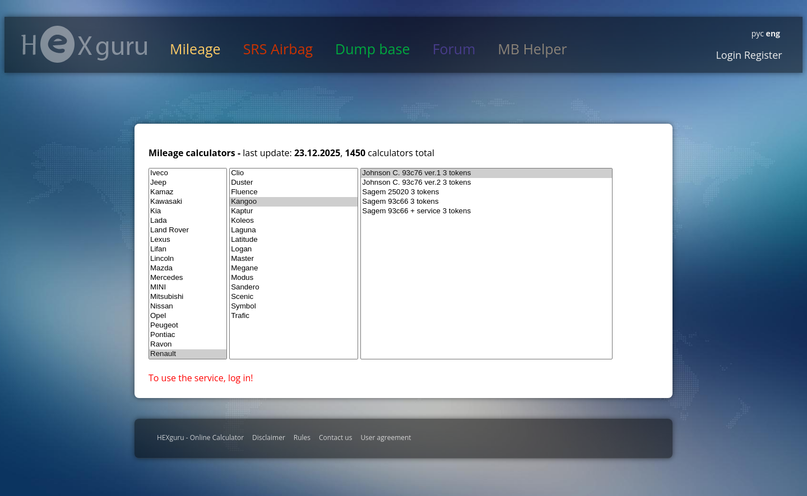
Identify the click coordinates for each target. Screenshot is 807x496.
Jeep (187, 183)
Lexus (187, 240)
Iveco (187, 173)
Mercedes (187, 278)
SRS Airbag (278, 48)
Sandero (294, 287)
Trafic (294, 316)
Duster (294, 183)
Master (294, 259)
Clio (294, 173)
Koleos (294, 221)
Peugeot (187, 325)
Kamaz (187, 192)
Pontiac (187, 335)
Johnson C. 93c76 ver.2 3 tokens (486, 183)
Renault (187, 354)
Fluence (294, 192)
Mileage (195, 48)
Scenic (294, 297)
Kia (187, 211)
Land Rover (187, 230)
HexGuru (84, 44)
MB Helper (532, 48)
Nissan (187, 306)
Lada (187, 221)
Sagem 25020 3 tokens (486, 192)
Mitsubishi (187, 297)
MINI (187, 287)
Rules (302, 437)
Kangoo (294, 202)
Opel (187, 316)
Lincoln (187, 259)
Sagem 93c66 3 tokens (486, 202)
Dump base (372, 48)
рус (758, 33)
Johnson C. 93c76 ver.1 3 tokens (486, 173)
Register (761, 55)
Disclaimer (268, 437)
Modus (294, 278)
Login (728, 55)
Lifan (187, 249)
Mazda (187, 268)
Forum (454, 48)
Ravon (187, 344)
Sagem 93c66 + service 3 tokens (486, 211)
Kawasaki (187, 202)
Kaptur (294, 211)
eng (772, 33)
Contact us (335, 437)
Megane (294, 268)
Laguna (294, 230)
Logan (294, 249)
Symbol (294, 306)
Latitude (294, 240)
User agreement (385, 437)
